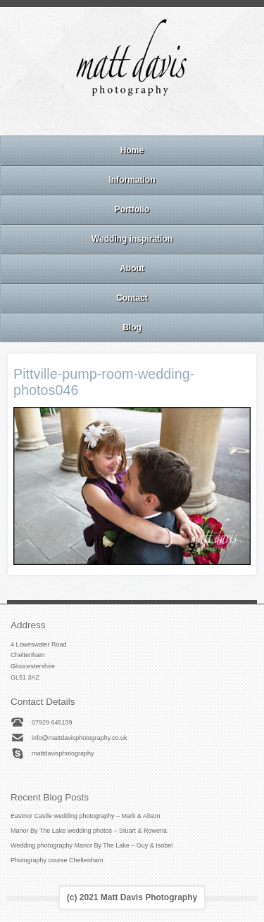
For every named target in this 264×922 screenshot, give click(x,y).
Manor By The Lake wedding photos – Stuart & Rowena (89, 830)
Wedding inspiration (132, 239)
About (132, 268)
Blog (132, 327)
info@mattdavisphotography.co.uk (79, 737)
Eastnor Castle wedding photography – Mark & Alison (86, 815)
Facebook (112, 117)
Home (132, 150)
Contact (132, 298)
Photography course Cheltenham (57, 860)
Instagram (131, 117)
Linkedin (150, 117)
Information (132, 180)
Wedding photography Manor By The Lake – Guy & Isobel (91, 845)
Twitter (169, 117)
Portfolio (132, 209)
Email (93, 117)
